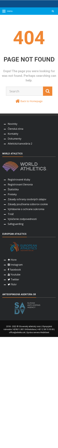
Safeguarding (16, 224)
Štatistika (13, 189)
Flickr (12, 284)
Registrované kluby (19, 179)
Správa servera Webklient (38, 332)
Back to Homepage (31, 101)
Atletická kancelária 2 (20, 143)
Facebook (14, 269)
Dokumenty (14, 138)
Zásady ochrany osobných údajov (27, 199)
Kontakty (13, 133)
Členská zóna (15, 128)
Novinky (12, 124)
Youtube (14, 274)
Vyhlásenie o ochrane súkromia (26, 209)
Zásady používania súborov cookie (28, 204)
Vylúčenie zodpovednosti (22, 219)
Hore (12, 259)
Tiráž (11, 214)
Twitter (13, 279)
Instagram (15, 264)
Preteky (12, 194)
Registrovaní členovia (20, 184)
